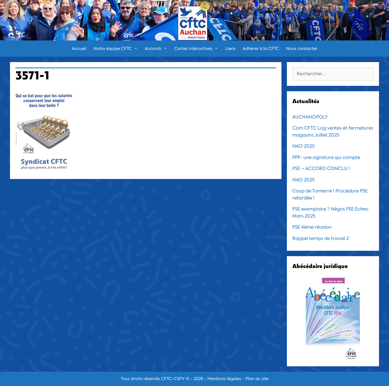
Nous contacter (301, 48)
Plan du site (257, 378)
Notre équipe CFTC (117, 48)
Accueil (79, 48)
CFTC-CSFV (173, 378)
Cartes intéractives (198, 48)
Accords (158, 48)
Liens (230, 48)
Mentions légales (224, 378)
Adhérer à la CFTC (261, 48)
